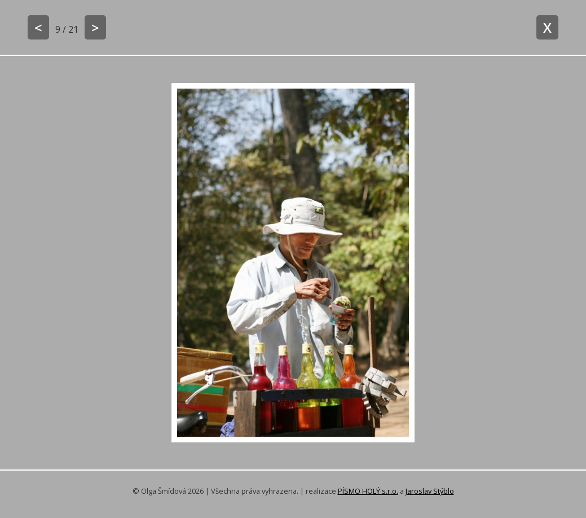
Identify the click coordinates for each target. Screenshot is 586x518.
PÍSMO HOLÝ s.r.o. (368, 491)
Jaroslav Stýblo (430, 491)
